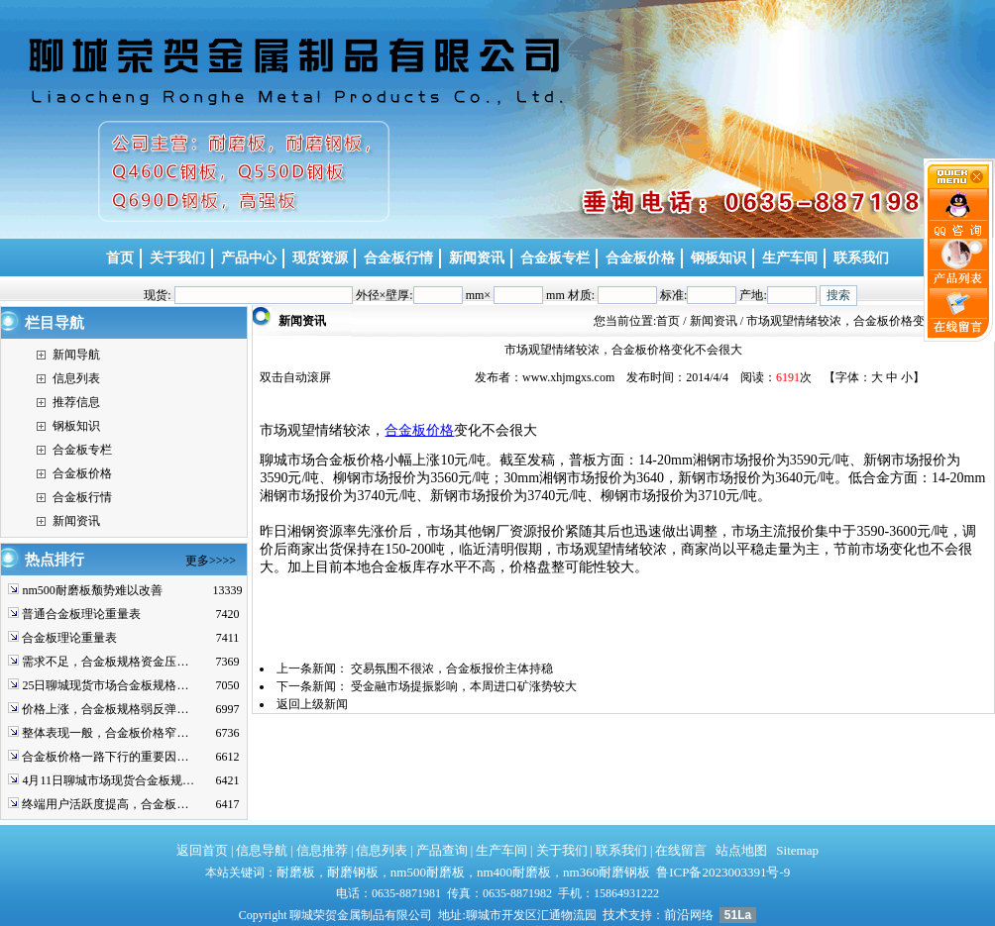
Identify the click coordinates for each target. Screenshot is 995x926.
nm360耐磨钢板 (606, 872)
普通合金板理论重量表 (81, 614)
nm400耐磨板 (514, 872)
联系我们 (621, 850)
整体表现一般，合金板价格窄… (105, 733)
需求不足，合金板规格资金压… (105, 662)
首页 (668, 321)
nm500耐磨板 (427, 872)
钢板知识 (76, 426)
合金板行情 (82, 497)
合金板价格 (82, 473)
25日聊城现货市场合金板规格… (105, 685)
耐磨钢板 (353, 872)
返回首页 (202, 850)
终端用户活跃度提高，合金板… (105, 804)
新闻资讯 (76, 521)
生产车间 (501, 850)
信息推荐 (322, 850)
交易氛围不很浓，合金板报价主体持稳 (452, 668)
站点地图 (741, 850)
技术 (615, 914)
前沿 (677, 914)
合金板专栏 (82, 450)
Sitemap (797, 850)
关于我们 (562, 850)
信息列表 (76, 378)
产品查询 (442, 850)
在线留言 (681, 850)
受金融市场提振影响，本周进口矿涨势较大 (464, 686)
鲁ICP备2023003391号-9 (723, 872)
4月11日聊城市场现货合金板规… (108, 780)
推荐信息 (76, 402)
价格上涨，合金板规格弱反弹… (105, 709)
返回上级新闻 (312, 704)
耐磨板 (295, 872)
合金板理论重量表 (69, 638)
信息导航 (261, 850)
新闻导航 (76, 354)
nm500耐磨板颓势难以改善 (92, 590)
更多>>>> (210, 560)
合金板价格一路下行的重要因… (105, 757)
